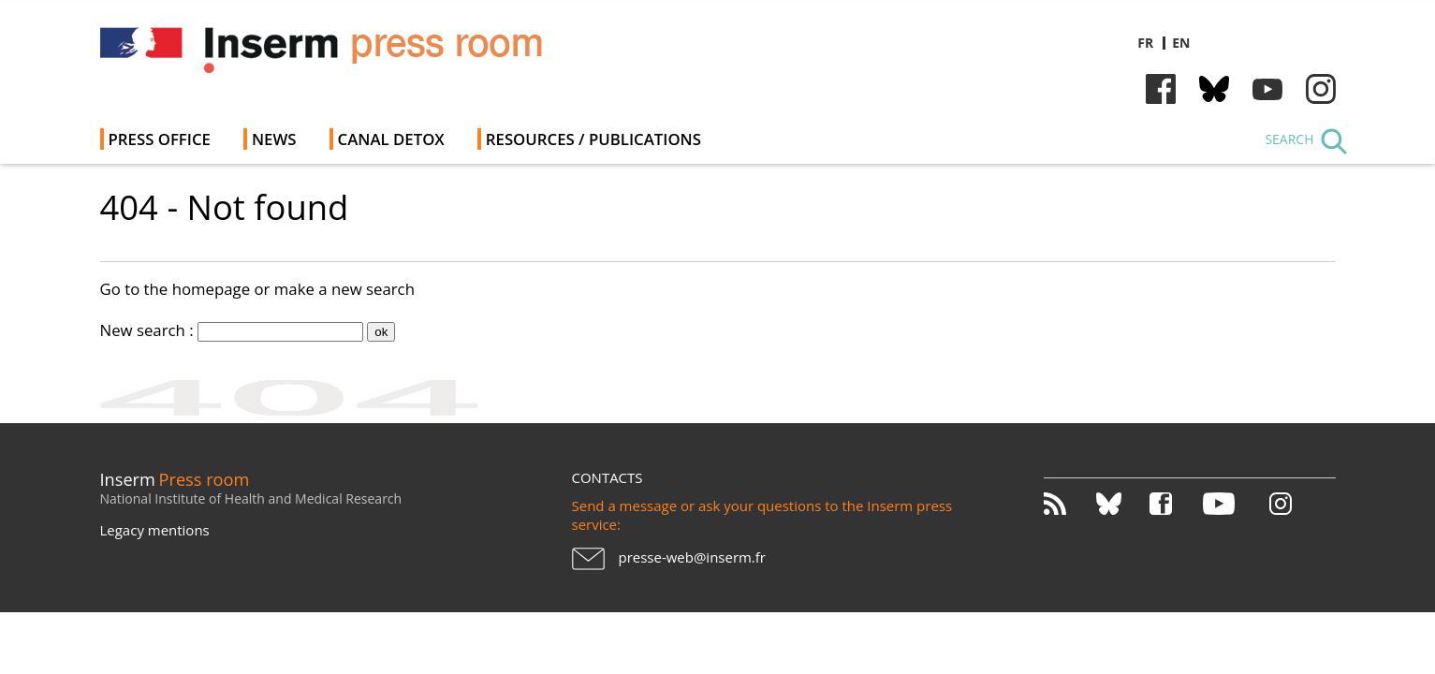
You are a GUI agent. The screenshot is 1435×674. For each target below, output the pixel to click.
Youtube (1267, 89)
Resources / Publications (593, 139)
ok (381, 332)
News (274, 139)
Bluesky (1214, 89)
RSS (1068, 503)
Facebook (1161, 89)
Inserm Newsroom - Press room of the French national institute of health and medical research (365, 56)
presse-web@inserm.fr (692, 557)
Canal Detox (391, 139)
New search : (147, 330)
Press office (160, 139)
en (1181, 42)
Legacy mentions (155, 529)
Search (1289, 139)
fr (1145, 42)
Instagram (1321, 89)
